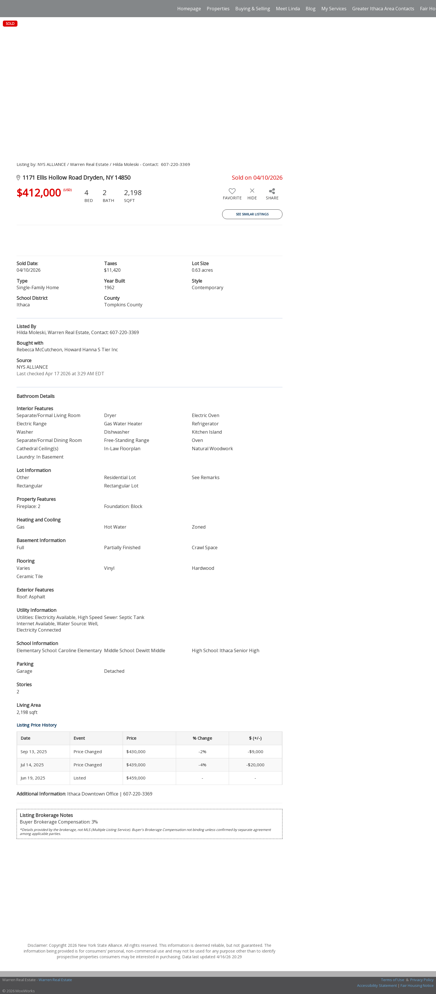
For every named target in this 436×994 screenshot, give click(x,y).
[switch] (232, 196)
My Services (334, 8)
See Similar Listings (252, 214)
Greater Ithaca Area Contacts (383, 8)
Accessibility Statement (377, 985)
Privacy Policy (422, 979)
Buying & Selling (252, 8)
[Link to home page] (7, 8)
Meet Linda (288, 8)
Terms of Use (392, 979)
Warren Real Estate (55, 979)
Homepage (189, 8)
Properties (218, 8)
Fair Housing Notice (417, 985)
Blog (311, 8)
